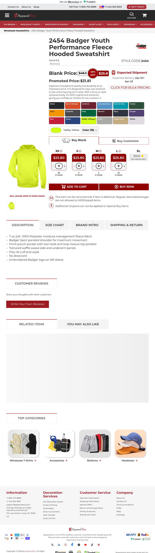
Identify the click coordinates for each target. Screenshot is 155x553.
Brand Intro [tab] (87, 225)
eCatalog (121, 515)
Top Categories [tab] (31, 418)
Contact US (122, 501)
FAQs (119, 508)
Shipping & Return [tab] (126, 225)
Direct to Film (49, 518)
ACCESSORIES (146, 24)
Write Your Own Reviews (27, 304)
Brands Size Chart (88, 515)
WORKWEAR (129, 24)
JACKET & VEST (95, 24)
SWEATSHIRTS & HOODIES (56, 24)
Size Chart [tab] (54, 225)
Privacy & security (88, 511)
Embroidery (48, 508)
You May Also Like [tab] (83, 324)
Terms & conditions (125, 505)
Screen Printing (50, 505)
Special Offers (86, 505)
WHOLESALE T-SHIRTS (30, 24)
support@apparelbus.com (18, 505)
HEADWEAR (78, 24)
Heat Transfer (49, 515)
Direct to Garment (51, 511)
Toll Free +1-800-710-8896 (82, 6)
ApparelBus (30, 551)
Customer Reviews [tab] (31, 283)
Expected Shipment (129, 73)
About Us (26, 7)
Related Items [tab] (31, 324)
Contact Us (13, 7)
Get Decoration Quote (53, 501)
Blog (119, 511)
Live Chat (131, 15)
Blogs (36, 7)
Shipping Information (89, 501)
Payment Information (89, 498)
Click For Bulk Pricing (130, 87)
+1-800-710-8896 (13, 498)
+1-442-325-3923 (110, 6)
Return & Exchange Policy (91, 508)
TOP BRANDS (9, 24)
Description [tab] (22, 225)
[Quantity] (59, 166)
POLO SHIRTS (113, 24)
